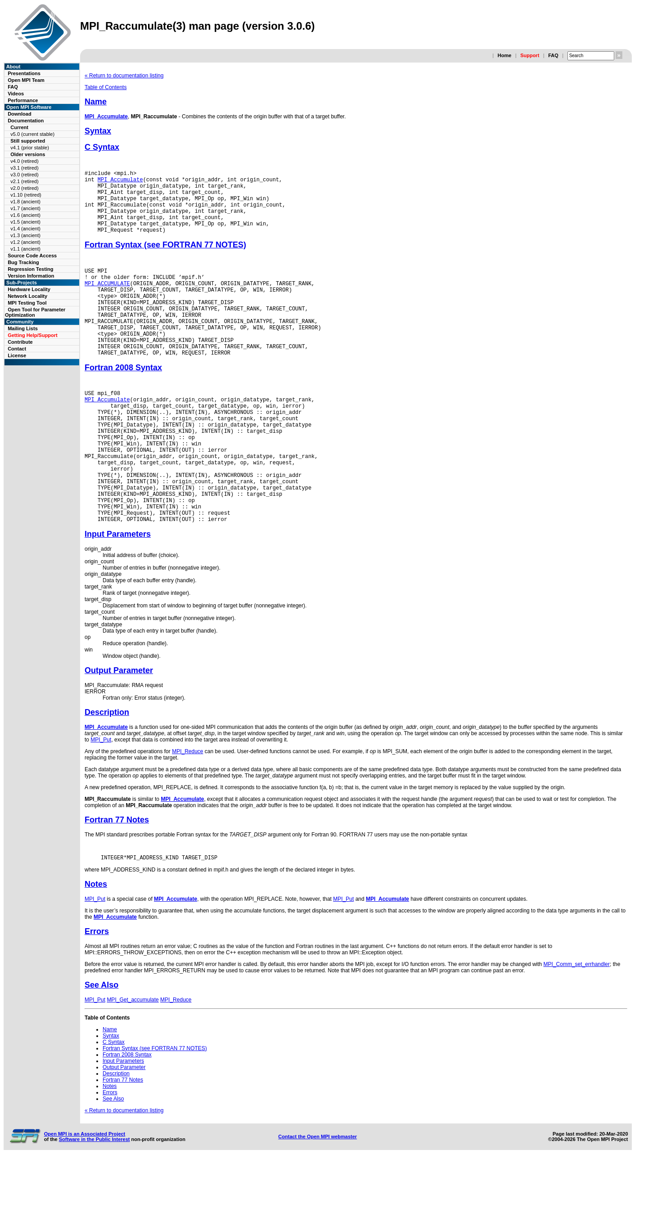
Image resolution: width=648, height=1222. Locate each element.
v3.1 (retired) (24, 168)
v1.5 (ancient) (25, 222)
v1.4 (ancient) (25, 228)
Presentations (24, 73)
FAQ (553, 55)
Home (505, 55)
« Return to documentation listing (124, 75)
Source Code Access (32, 255)
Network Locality (27, 296)
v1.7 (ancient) (25, 208)
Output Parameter (119, 731)
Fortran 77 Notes (117, 880)
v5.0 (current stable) (32, 134)
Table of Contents (105, 87)
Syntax (98, 130)
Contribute (20, 342)
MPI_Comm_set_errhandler (577, 1026)
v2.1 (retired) (24, 181)
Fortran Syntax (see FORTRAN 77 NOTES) (165, 258)
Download (20, 114)
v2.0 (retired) (24, 188)
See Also (101, 1046)
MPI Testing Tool (27, 303)
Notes (96, 946)
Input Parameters (118, 594)
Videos (16, 93)
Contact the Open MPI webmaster (317, 1198)
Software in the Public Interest (94, 1201)
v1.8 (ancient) (25, 201)
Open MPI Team (26, 80)
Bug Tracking (23, 262)
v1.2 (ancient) (25, 242)
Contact (17, 348)
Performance (23, 100)
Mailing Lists (23, 328)
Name (96, 101)
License (17, 355)
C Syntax (102, 147)
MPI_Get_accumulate (132, 1062)
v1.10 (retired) (25, 195)
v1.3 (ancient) (25, 235)
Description (107, 772)
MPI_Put (100, 800)
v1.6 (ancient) (25, 215)
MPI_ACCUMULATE (107, 301)
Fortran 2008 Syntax (123, 399)
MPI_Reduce (187, 812)
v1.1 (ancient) (25, 249)
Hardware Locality (29, 289)
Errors (97, 993)
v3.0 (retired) (24, 174)
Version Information (31, 276)
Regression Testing (30, 269)
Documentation (26, 120)
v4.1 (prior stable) (29, 147)
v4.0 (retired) (24, 161)
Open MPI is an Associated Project (85, 1196)
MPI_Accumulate (106, 116)
